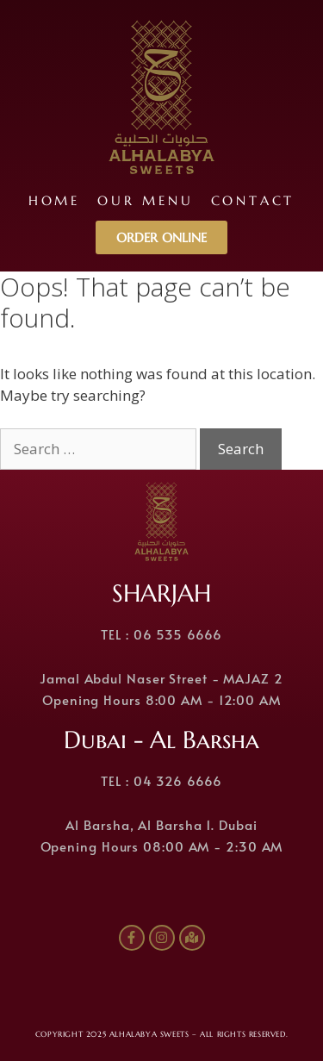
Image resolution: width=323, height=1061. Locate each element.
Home (54, 200)
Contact (253, 200)
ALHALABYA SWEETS (149, 1034)
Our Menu (145, 200)
